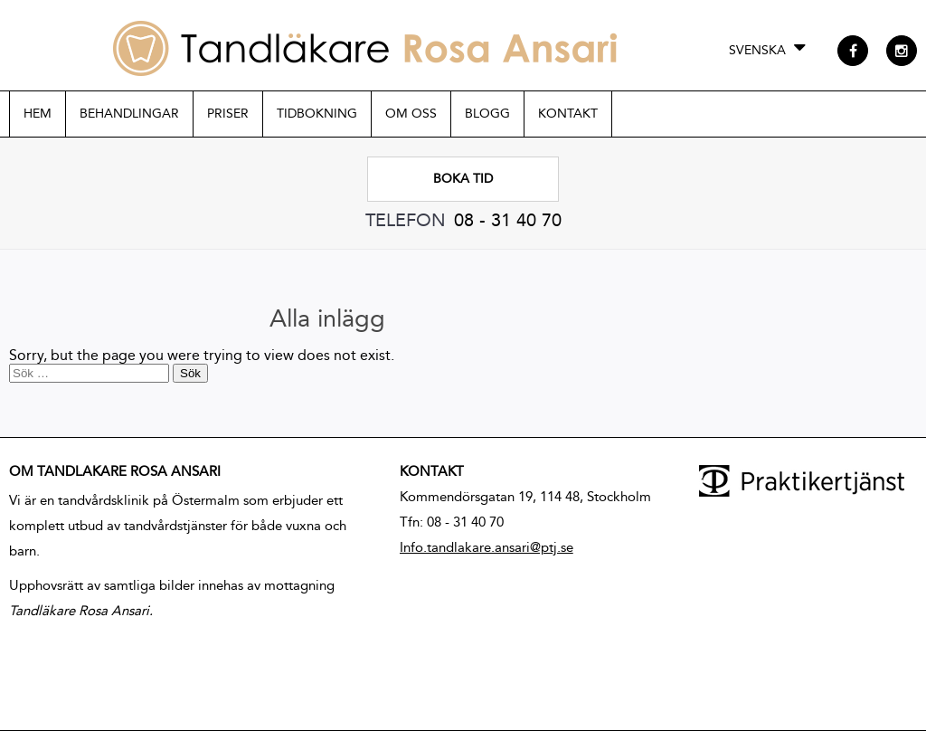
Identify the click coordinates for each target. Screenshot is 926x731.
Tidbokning (317, 113)
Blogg (487, 113)
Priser (228, 113)
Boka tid (463, 178)
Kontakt (568, 113)
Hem (38, 113)
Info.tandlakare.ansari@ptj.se (486, 547)
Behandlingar (129, 113)
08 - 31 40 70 (508, 220)
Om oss (411, 113)
